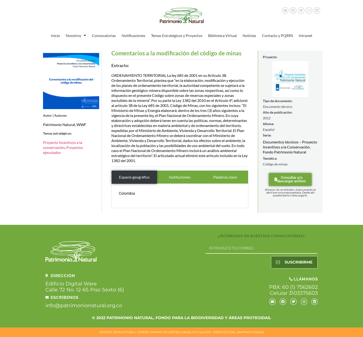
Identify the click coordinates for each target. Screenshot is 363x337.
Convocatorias (104, 35)
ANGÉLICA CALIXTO (196, 332)
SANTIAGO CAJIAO (250, 332)
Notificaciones (133, 35)
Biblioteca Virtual (222, 35)
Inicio (55, 35)
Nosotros (76, 35)
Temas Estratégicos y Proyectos (176, 35)
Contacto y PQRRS (277, 35)
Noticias (249, 35)
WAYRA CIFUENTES (165, 332)
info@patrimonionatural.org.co (83, 305)
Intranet (305, 35)
